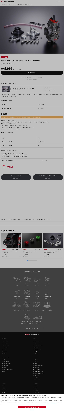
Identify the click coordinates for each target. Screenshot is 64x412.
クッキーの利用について (51, 402)
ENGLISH (32, 409)
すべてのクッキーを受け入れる (32, 407)
